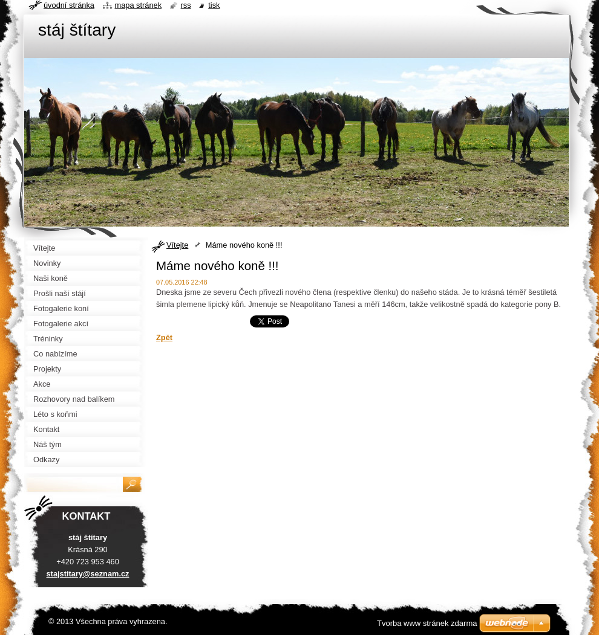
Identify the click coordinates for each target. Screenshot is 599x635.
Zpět (164, 337)
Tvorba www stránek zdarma (427, 623)
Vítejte (177, 245)
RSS (186, 5)
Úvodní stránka (69, 5)
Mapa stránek (138, 5)
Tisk (214, 5)
